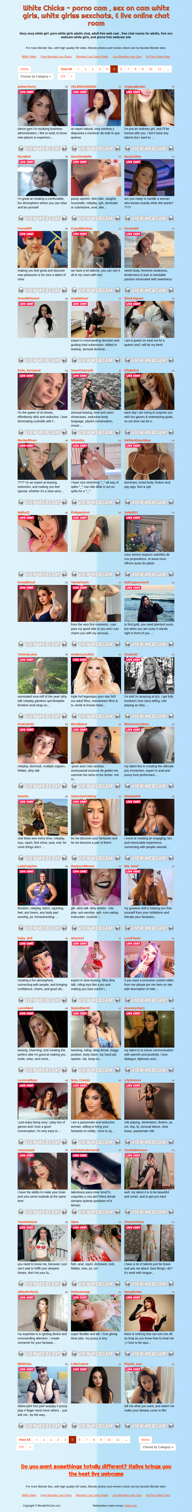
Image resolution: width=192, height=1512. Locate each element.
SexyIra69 (131, 228)
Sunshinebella (81, 156)
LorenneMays (27, 1080)
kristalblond (26, 582)
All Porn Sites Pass (158, 56)
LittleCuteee (79, 1364)
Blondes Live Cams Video (92, 56)
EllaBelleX (131, 370)
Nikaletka (77, 440)
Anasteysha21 (134, 1008)
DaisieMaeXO (80, 1008)
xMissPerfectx (28, 1292)
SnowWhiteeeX (28, 298)
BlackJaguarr (134, 298)
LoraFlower (132, 938)
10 (150, 69)
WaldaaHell (132, 796)
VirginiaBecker (135, 86)
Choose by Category (35, 76)
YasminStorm (27, 1222)
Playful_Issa (133, 1364)
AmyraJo (77, 938)
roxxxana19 (26, 1150)
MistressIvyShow (136, 724)
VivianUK (131, 654)
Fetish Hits (130, 1505)
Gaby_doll (25, 938)
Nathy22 (23, 512)
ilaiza (74, 1222)
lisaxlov (23, 796)
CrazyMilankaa (81, 228)
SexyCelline (132, 156)
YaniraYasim (80, 582)
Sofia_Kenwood (29, 370)
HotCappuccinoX (136, 582)
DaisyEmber (133, 1292)
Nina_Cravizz (80, 1080)
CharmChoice (134, 1222)
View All (66, 69)
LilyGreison (132, 1080)
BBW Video (29, 56)
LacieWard (25, 1008)
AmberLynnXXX (82, 654)
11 (159, 69)
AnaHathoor (79, 298)
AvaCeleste (26, 724)
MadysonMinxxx (82, 866)
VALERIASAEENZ (83, 86)
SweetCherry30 (82, 370)
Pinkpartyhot (80, 512)
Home (24, 69)
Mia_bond (131, 866)
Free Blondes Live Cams (56, 56)
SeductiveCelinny (83, 796)
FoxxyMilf (25, 228)
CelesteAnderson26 (85, 1150)
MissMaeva (79, 724)
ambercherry (27, 86)
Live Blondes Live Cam (127, 56)
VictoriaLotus (27, 654)
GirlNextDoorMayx (137, 440)
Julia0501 (131, 512)
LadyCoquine (27, 866)
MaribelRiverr (27, 440)
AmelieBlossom (135, 1150)
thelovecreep (80, 1292)
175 (62, 76)
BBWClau (25, 1364)
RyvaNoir (24, 156)
